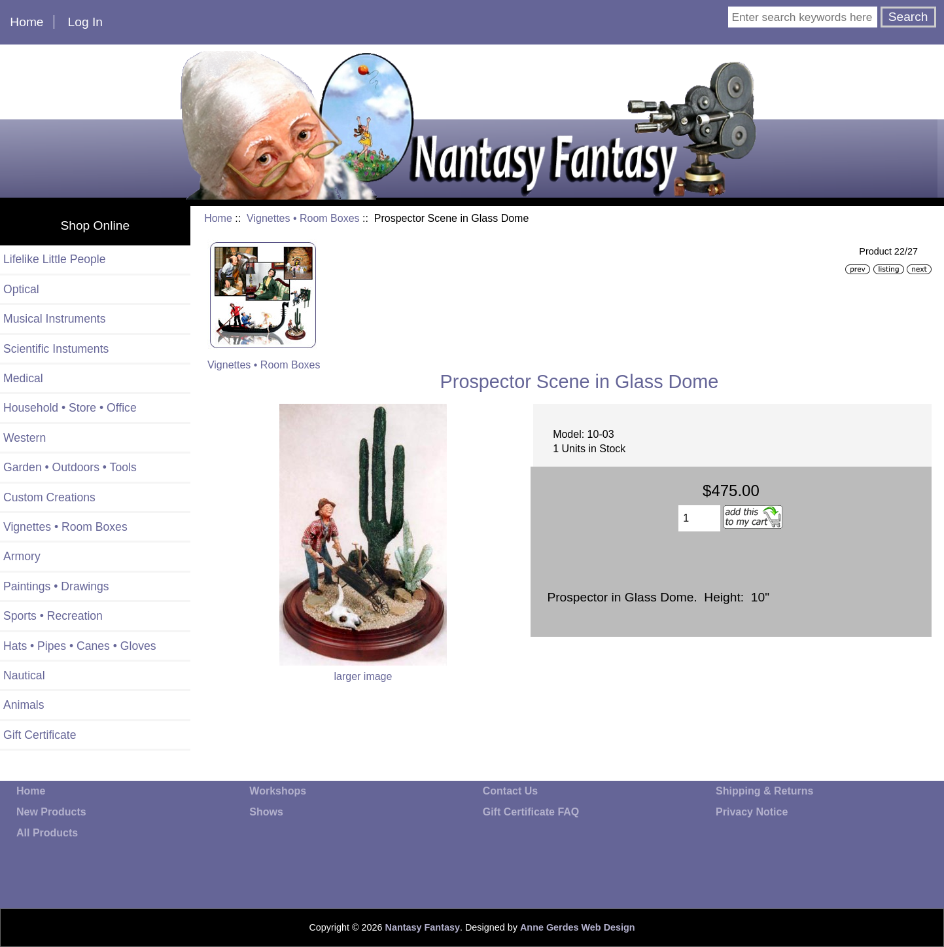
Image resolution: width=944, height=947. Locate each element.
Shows (266, 811)
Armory (22, 556)
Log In (85, 22)
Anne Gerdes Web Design (577, 927)
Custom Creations (49, 497)
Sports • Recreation (53, 615)
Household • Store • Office (70, 407)
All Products (47, 832)
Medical (23, 378)
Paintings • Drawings (56, 586)
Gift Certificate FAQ (531, 811)
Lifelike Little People (54, 259)
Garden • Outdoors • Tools (70, 467)
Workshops (277, 790)
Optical (21, 289)
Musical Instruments (54, 318)
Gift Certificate (39, 735)
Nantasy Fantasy (422, 927)
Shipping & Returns (764, 790)
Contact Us (510, 790)
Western (24, 437)
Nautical (24, 675)
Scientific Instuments (56, 348)
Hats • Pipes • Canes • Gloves (79, 645)
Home (26, 22)
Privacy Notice (752, 811)
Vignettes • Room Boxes (303, 218)
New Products (51, 811)
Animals (23, 704)
